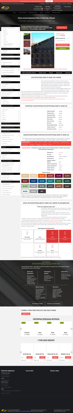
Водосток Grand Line (6, 94)
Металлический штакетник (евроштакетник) (8, 165)
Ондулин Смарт (5, 78)
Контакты (59, 3)
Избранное (69, 3)
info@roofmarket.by (5, 380)
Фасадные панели (6, 153)
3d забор (4, 171)
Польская (4, 46)
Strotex (3, 113)
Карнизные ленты (6, 137)
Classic (4, 35)
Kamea (4, 39)
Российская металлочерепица (40, 20)
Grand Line (49, 20)
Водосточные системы (7, 90)
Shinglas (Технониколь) (7, 62)
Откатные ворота (5, 177)
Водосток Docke (5, 95)
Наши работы (53, 3)
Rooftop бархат (25, 144)
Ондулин (4, 76)
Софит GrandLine (5, 103)
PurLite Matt (38, 144)
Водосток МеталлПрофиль (7, 92)
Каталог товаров (22, 12)
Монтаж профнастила (6, 192)
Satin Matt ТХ (32, 144)
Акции (41, 12)
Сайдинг (4, 147)
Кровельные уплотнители (7, 139)
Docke (3, 64)
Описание (51, 72)
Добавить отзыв (26, 314)
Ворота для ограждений (7, 173)
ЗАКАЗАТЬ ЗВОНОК (61, 27)
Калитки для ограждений (7, 179)
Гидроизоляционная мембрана (8, 107)
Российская (4, 29)
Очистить (68, 38)
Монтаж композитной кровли (8, 186)
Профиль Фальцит (6, 74)
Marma (3, 111)
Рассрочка (47, 12)
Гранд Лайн (4, 154)
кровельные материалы (25, 410)
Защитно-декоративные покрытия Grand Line (8, 44)
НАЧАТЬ (49, 1)
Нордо (65, 332)
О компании (42, 3)
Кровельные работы (33, 12)
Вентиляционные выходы (8, 127)
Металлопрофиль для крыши (8, 68)
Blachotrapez (4, 50)
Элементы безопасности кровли (8, 145)
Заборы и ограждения (7, 160)
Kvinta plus (5, 33)
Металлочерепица (30, 20)
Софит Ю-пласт (5, 101)
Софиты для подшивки (7, 97)
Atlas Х (36, 142)
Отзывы (47, 3)
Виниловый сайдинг (6, 151)
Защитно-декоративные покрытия (29, 72)
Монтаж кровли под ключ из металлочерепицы (8, 184)
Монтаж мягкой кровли (7, 188)
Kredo (4, 37)
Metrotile (4, 56)
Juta (3, 121)
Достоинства (67, 72)
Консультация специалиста (62, 45)
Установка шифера (6, 194)
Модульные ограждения (7, 167)
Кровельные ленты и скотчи (8, 135)
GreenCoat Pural (56, 142)
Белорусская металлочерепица (8, 28)
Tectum (3, 115)
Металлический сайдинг (7, 149)
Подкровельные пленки (7, 105)
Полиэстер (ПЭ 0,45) (25, 142)
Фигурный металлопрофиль (8, 72)
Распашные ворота (6, 175)
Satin (32, 142)
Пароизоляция (5, 109)
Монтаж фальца (5, 190)
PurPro (50, 144)
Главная (14, 12)
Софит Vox (4, 99)
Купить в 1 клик (23, 360)
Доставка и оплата (56, 12)
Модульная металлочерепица (9, 48)
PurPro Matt (45, 144)
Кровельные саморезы (6, 141)
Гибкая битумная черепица (8, 58)
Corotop (3, 117)
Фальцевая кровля (6, 82)
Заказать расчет (62, 48)
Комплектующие (6, 131)
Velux (3, 125)
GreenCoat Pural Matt (65, 142)
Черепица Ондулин (6, 80)
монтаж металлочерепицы (56, 221)
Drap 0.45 (45, 142)
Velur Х (40, 142)
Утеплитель (4, 143)
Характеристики (59, 72)
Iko (2, 60)
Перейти (29, 357)
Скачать (60, 129)
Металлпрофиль (5, 84)
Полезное (64, 3)
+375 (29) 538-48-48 (37, 9)
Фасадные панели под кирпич (8, 158)
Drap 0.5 (49, 142)
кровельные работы (53, 220)
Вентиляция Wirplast (6, 129)
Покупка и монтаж (42, 72)
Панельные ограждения (7, 169)
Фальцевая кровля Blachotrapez (8, 88)
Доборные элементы (6, 133)
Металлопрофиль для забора (8, 70)
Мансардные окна (6, 123)
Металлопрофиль (6, 66)
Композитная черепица (7, 54)
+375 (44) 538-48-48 (37, 8)
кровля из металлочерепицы (45, 221)
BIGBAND (4, 119)
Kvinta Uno (5, 41)
